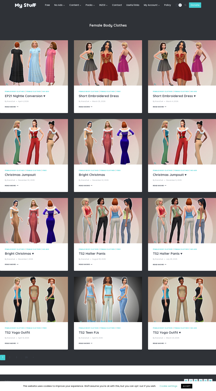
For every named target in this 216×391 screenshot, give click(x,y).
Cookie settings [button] (168, 386)
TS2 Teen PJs (89, 332)
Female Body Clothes (15, 91)
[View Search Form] (185, 5)
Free (47, 5)
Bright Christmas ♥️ (19, 253)
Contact (117, 5)
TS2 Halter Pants (92, 253)
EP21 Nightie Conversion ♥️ (25, 96)
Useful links (132, 5)
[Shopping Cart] (179, 5)
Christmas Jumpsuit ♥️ (170, 175)
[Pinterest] (205, 381)
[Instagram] (196, 381)
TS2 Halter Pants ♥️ (167, 253)
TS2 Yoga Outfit (17, 332)
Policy (167, 5)
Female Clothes (33, 91)
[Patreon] (210, 381)
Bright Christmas (92, 175)
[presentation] (34, 63)
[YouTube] (201, 381)
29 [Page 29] (26, 357)
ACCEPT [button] (186, 386)
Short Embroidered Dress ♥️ (174, 96)
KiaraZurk (11, 101)
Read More (11, 107)
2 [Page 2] (9, 357)
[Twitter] (191, 381)
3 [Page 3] (16, 357)
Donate (195, 5)
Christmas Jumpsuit (20, 175)
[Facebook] (186, 381)
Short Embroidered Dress (99, 96)
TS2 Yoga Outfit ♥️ (167, 332)
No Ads (45, 91)
